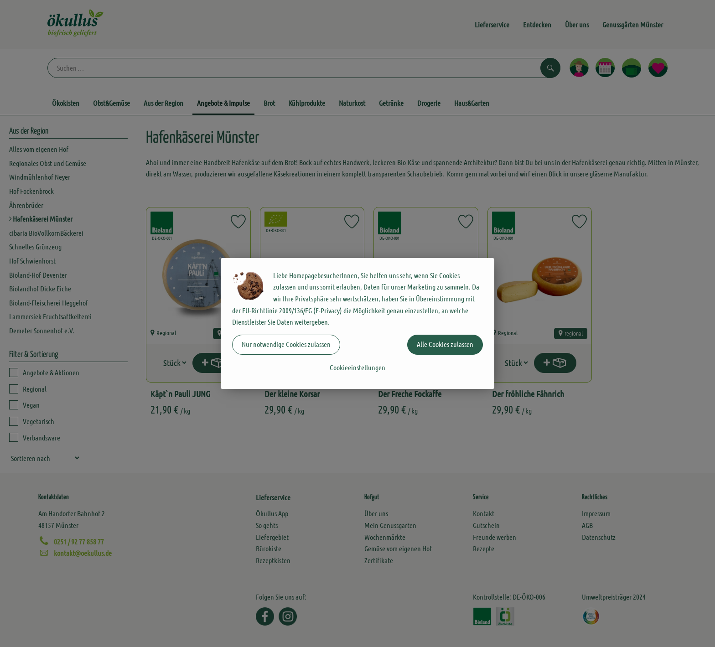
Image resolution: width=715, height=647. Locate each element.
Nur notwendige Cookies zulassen (286, 344)
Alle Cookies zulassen (445, 344)
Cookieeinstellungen (357, 367)
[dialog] (357, 323)
